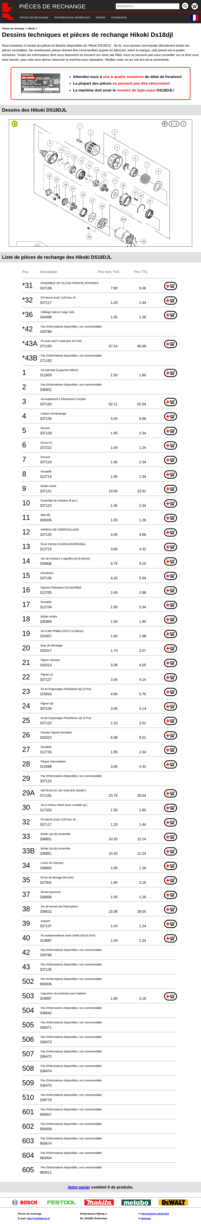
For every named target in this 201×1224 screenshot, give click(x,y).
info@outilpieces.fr (38, 1218)
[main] (100, 609)
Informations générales (155, 1213)
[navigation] (95, 17)
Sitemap (146, 1218)
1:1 (173, 124)
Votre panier (79, 1187)
